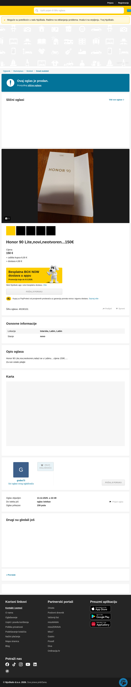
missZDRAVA (54, 627)
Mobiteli (30, 71)
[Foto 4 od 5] (40, 230)
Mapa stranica (12, 641)
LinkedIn (35, 664)
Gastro (51, 636)
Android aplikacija (100, 616)
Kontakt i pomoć (13, 608)
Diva (50, 646)
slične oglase (34, 85)
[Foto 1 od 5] (10, 230)
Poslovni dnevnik (56, 612)
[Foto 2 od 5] (20, 230)
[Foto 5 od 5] (50, 230)
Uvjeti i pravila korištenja (17, 622)
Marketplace (18, 71)
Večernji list (53, 617)
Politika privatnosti (14, 627)
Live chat (123, 682)
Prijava (110, 3)
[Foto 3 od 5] (30, 230)
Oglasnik (6, 71)
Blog (7, 646)
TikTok (14, 664)
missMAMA (53, 622)
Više (45, 285)
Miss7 (50, 632)
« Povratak (11, 575)
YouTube (28, 664)
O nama (9, 612)
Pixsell (51, 641)
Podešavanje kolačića (15, 632)
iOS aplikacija (100, 609)
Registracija (123, 3)
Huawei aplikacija (100, 624)
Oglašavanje (11, 617)
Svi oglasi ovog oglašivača (21, 483)
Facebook (7, 664)
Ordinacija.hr (54, 651)
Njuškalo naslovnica (16, 10)
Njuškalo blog (7, 671)
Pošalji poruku (34, 292)
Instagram (21, 664)
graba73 (21, 480)
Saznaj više (93, 299)
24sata (51, 608)
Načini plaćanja (12, 636)
